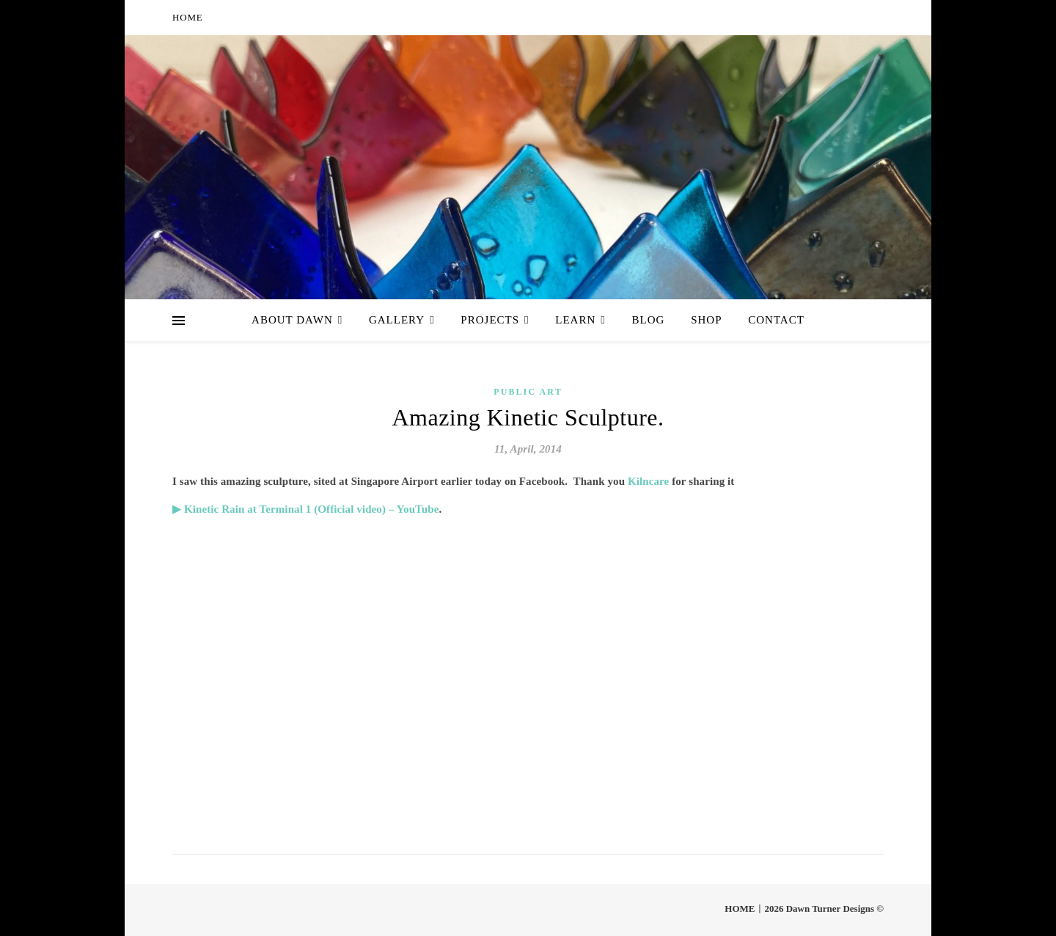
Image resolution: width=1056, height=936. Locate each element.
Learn (575, 320)
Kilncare (650, 481)
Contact (776, 320)
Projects (490, 320)
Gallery (397, 320)
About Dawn (292, 320)
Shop (706, 320)
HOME (187, 17)
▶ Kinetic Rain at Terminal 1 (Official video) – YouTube (305, 509)
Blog (648, 320)
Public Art (528, 392)
